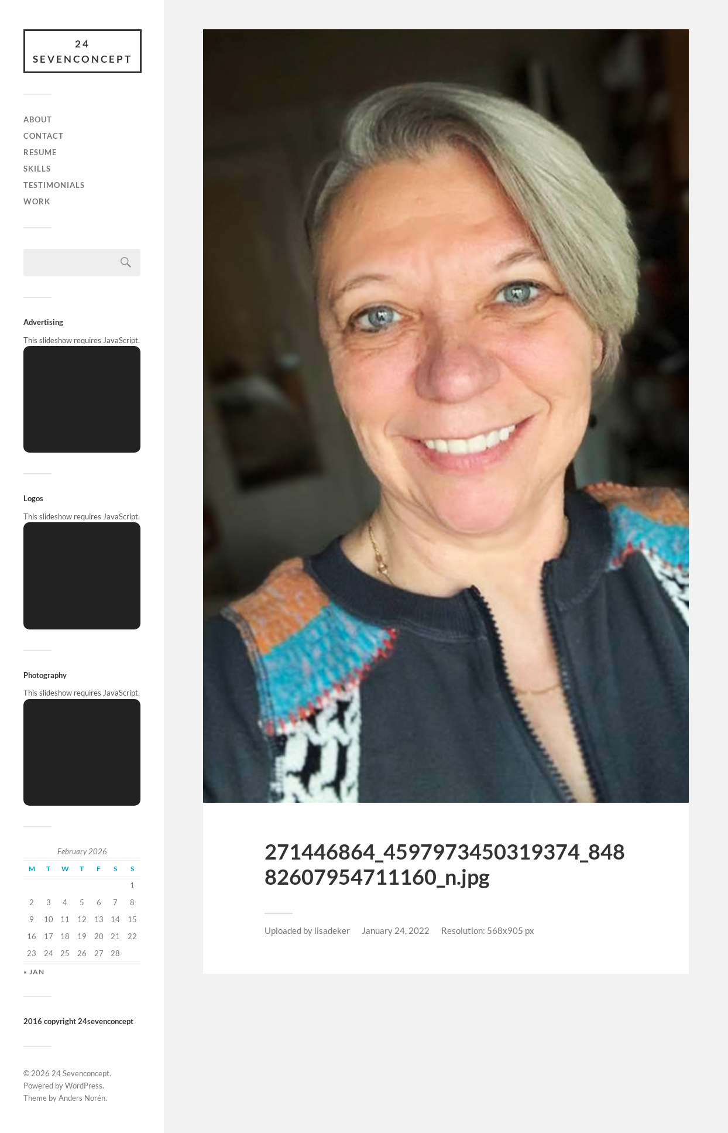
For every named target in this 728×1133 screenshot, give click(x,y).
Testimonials (54, 185)
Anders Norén (82, 1098)
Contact (43, 136)
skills (37, 168)
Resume (40, 152)
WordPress (83, 1085)
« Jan (33, 971)
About (37, 119)
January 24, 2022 (396, 930)
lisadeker (332, 930)
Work (36, 201)
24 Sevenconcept (82, 51)
